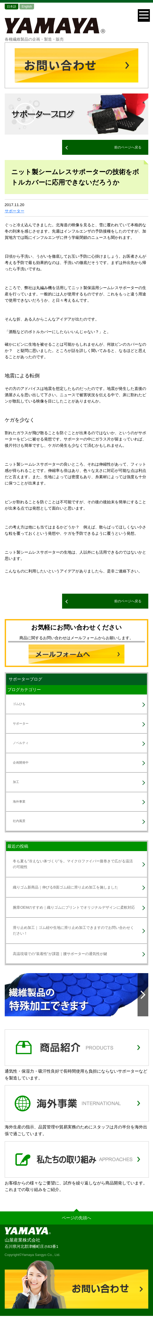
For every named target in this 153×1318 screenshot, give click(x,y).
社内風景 (19, 821)
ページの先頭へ (76, 1218)
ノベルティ (21, 743)
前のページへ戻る (127, 147)
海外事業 (19, 801)
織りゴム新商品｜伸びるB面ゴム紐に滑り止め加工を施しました (65, 887)
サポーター (14, 211)
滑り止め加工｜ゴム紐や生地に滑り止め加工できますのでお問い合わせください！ (73, 930)
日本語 (11, 6)
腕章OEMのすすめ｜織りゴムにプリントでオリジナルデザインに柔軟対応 (74, 907)
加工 (16, 782)
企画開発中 (21, 762)
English (27, 6)
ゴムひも (19, 704)
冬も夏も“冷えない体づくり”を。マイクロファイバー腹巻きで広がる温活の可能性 (73, 864)
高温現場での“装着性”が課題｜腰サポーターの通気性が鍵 (60, 954)
